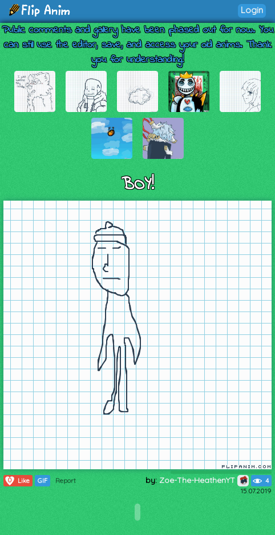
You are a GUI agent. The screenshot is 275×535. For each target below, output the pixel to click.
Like (17, 480)
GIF (42, 481)
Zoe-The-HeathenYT (204, 480)
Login (252, 10)
